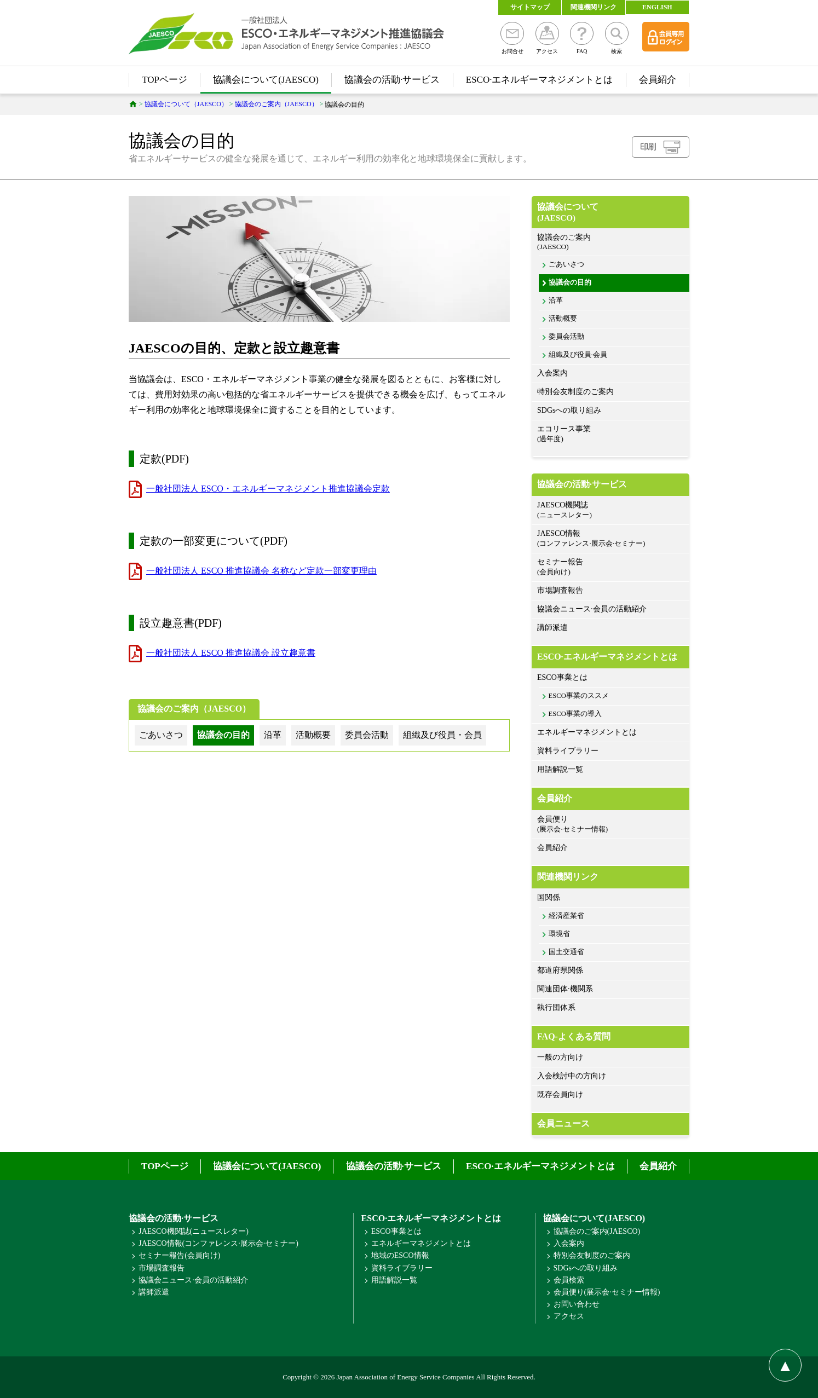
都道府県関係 (560, 970)
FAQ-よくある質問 (573, 1036)
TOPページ (164, 79)
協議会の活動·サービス (392, 79)
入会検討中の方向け (571, 1076)
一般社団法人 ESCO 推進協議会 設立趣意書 (230, 652)
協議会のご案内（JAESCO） (194, 708)
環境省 (559, 934)
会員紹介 (657, 79)
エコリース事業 (610, 434)
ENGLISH (657, 7)
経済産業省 (566, 916)
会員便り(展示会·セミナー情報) (607, 1292)
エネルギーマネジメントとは (587, 732)
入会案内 (552, 373)
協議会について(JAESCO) (266, 79)
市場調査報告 (560, 590)
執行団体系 (556, 1007)
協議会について (610, 212)
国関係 (548, 897)
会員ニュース (563, 1123)
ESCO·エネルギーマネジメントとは (539, 79)
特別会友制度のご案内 (575, 392)
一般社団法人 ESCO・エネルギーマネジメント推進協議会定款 (268, 488)
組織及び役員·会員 (578, 355)
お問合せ (512, 38)
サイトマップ (530, 7)
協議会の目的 (570, 282)
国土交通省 (566, 952)
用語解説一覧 (560, 769)
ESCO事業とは (562, 677)
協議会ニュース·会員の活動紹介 (592, 609)
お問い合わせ (577, 1304)
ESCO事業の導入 (575, 714)
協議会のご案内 (610, 242)
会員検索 (569, 1280)
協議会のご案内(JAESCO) (597, 1231)
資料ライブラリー (567, 751)
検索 (617, 38)
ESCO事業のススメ (579, 696)
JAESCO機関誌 (610, 510)
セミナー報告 (610, 567)
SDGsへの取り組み (569, 410)
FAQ (582, 38)
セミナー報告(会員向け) (179, 1255)
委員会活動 (566, 336)
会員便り (610, 824)
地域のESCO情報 (400, 1255)
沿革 (556, 300)
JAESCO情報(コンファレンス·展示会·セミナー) (218, 1243)
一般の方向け (560, 1057)
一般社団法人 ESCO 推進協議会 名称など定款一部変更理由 (261, 570)
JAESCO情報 (610, 538)
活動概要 (563, 318)
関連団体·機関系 (565, 989)
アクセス (547, 38)
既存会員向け (560, 1094)
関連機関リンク (594, 7)
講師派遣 (552, 627)
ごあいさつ (566, 264)
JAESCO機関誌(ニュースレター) (194, 1231)
